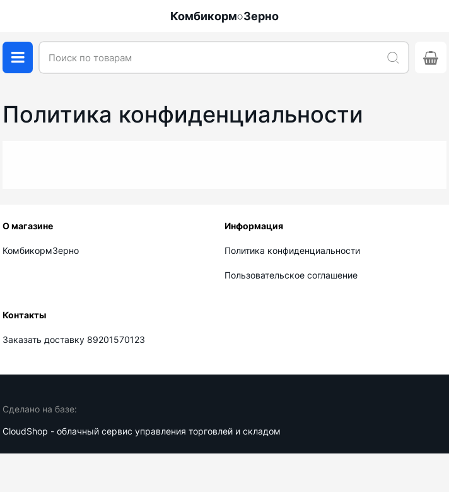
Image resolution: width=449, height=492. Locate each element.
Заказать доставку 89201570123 (74, 339)
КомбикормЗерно (41, 250)
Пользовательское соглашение (291, 275)
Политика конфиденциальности (292, 250)
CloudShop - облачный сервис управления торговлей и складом (142, 431)
